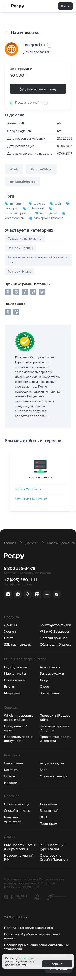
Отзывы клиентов (53, 776)
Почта (8, 638)
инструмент (46, 213)
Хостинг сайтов (40, 477)
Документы (49, 804)
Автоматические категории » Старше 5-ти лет (37, 259)
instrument (15, 203)
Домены (10, 625)
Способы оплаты (17, 810)
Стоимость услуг (16, 804)
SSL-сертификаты (17, 644)
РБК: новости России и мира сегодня (20, 847)
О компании (13, 763)
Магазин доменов (25, 32)
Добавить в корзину (40, 89)
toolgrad (37, 203)
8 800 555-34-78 (19, 568)
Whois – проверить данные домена (18, 717)
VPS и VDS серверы (54, 631)
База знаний (49, 810)
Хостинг (10, 631)
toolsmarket (34, 208)
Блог (43, 770)
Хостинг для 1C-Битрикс (31, 499)
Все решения (50, 693)
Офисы (9, 776)
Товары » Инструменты (25, 238)
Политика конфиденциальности (29, 928)
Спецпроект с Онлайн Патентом (54, 857)
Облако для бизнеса (55, 644)
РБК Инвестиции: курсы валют (53, 847)
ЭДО (43, 817)
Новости (10, 783)
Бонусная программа (12, 819)
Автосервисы (50, 667)
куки (25, 958)
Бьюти (9, 686)
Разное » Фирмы (20, 271)
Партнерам (48, 823)
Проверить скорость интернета (55, 739)
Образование (14, 680)
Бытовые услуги (52, 673)
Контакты (11, 770)
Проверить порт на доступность (19, 739)
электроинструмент (46, 218)
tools (56, 203)
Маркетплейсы (15, 673)
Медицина (12, 693)
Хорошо (57, 964)
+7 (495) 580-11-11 (20, 579)
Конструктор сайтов (55, 625)
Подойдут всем (16, 667)
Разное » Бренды (20, 248)
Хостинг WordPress (28, 489)
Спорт (44, 686)
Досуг (44, 680)
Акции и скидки (52, 763)
